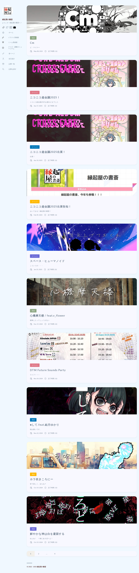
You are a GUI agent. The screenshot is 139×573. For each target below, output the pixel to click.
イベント (35, 92)
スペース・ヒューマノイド (47, 261)
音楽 (33, 38)
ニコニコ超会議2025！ (45, 97)
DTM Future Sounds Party (48, 370)
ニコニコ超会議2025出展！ (48, 151)
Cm (32, 42)
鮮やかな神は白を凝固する (47, 533)
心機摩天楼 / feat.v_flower (47, 315)
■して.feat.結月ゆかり (44, 424)
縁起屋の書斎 (7, 19)
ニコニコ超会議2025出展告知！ (50, 206)
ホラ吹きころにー (41, 479)
